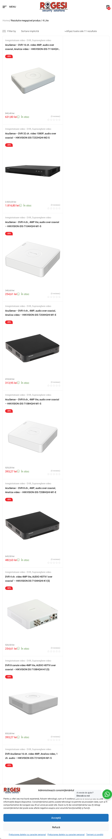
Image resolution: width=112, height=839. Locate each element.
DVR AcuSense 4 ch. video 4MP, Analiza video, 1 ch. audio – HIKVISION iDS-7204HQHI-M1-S (80, 376)
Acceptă (56, 818)
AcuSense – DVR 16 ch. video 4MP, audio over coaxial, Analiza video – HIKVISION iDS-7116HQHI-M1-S (29, 49)
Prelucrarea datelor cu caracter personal (27, 834)
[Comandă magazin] (43, 31)
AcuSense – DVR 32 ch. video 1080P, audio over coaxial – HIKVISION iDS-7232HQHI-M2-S (81, 49)
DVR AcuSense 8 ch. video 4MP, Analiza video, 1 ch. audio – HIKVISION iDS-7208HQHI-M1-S (26, 458)
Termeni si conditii (94, 834)
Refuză (56, 827)
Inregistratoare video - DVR (18, 40)
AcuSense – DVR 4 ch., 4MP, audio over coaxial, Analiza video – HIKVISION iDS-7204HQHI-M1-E (80, 131)
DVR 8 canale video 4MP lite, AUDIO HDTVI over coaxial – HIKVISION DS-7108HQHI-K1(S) (81, 294)
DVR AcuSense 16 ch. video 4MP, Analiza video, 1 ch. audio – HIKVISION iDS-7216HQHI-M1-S (27, 376)
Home (6, 20)
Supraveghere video (41, 40)
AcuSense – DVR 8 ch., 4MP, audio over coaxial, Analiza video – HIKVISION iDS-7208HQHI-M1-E (80, 212)
